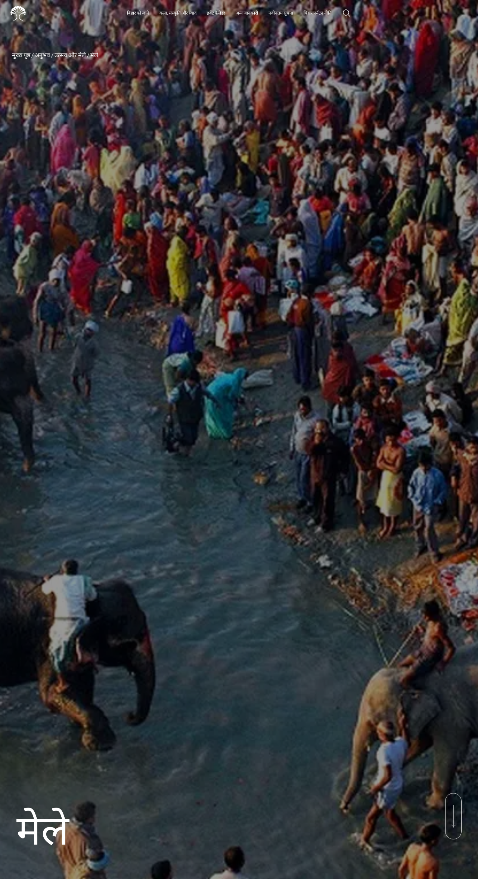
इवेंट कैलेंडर (216, 13)
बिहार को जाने (138, 13)
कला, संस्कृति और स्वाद (177, 13)
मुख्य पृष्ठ (21, 54)
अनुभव (42, 54)
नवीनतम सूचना (281, 13)
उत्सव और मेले (70, 54)
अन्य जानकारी (247, 13)
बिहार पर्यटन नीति (318, 13)
